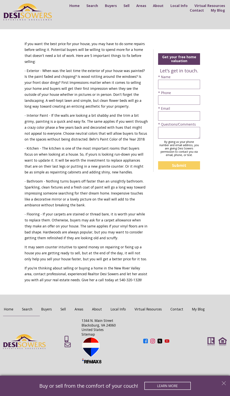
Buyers (111, 5)
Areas (141, 5)
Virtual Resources (209, 5)
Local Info (179, 5)
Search (92, 5)
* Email (164, 108)
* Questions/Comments (177, 124)
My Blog (218, 10)
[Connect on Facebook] (145, 342)
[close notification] (224, 382)
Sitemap (88, 334)
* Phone (164, 93)
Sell (126, 5)
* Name (164, 77)
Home (74, 5)
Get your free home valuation (179, 59)
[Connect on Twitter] (160, 342)
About (158, 5)
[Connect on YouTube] (167, 342)
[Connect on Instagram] (152, 342)
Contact (197, 10)
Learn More (167, 385)
